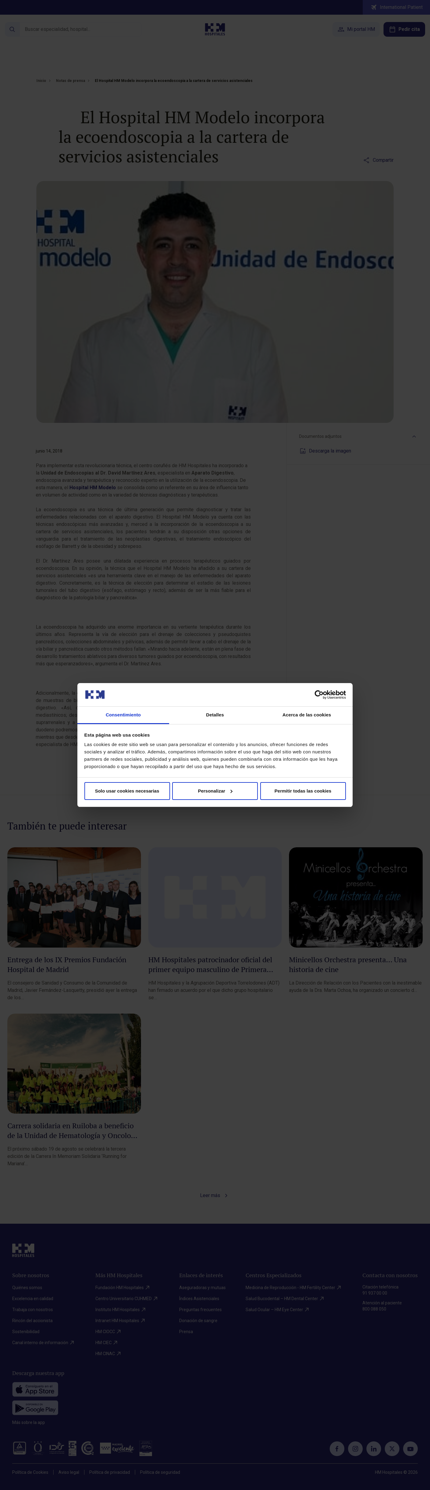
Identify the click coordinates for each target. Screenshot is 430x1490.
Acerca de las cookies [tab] (307, 714)
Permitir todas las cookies (303, 790)
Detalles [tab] (215, 714)
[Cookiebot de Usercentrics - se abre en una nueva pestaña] (319, 694)
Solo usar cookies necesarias (127, 790)
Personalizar (215, 790)
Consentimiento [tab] (123, 714)
